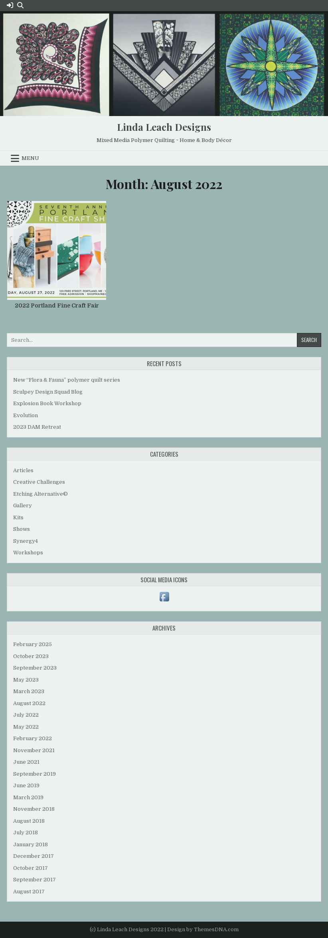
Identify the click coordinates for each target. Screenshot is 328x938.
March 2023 (28, 691)
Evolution (25, 415)
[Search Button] (20, 5)
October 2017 (30, 868)
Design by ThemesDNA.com (203, 929)
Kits (18, 517)
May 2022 (26, 727)
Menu (30, 158)
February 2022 (32, 738)
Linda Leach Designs (164, 126)
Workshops (28, 553)
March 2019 (28, 797)
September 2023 (35, 668)
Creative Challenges (39, 482)
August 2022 (29, 703)
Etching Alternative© (40, 494)
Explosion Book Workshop (47, 403)
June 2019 (26, 785)
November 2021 (34, 750)
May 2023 (26, 680)
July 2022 (26, 715)
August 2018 (29, 821)
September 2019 (34, 774)
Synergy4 (25, 541)
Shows (21, 529)
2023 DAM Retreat (37, 427)
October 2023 (31, 656)
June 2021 (26, 762)
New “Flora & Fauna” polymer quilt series (66, 380)
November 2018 (34, 809)
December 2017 (33, 856)
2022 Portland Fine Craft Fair (57, 305)
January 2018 (30, 844)
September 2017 (34, 880)
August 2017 (29, 892)
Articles (23, 470)
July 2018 (25, 833)
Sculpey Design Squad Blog (48, 392)
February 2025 (32, 644)
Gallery (22, 505)
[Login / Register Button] (10, 5)
